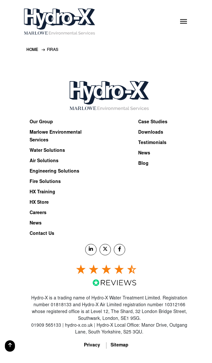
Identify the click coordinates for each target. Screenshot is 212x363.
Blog (143, 164)
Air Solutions (44, 161)
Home (32, 50)
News (36, 223)
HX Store (39, 202)
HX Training (42, 192)
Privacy (92, 345)
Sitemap (119, 345)
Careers (38, 213)
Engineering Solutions (54, 171)
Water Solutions (47, 151)
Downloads (150, 132)
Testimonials (152, 143)
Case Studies (152, 122)
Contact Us (42, 234)
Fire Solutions (45, 182)
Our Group (41, 122)
